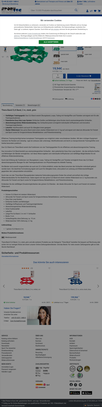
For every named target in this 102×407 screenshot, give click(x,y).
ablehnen (17, 36)
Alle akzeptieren (51, 42)
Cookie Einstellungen (34, 34)
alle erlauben (55, 29)
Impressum (51, 38)
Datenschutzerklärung (21, 38)
